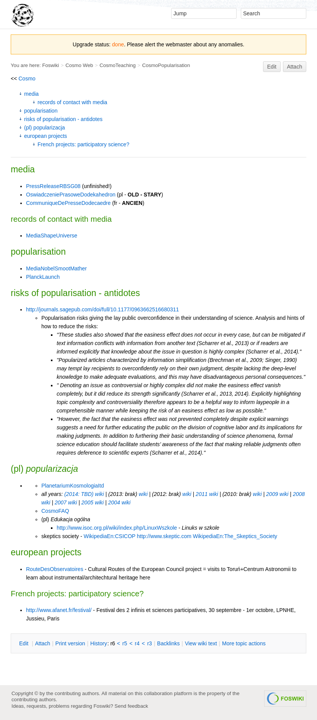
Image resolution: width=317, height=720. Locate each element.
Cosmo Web (79, 65)
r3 (149, 643)
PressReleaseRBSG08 (53, 186)
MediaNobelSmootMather (56, 268)
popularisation (40, 111)
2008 (299, 494)
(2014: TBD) (78, 494)
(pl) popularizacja (44, 127)
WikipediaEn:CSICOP (109, 536)
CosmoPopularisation (166, 65)
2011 (202, 494)
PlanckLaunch (43, 277)
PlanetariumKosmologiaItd (72, 486)
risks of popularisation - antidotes (63, 119)
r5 (125, 643)
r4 (137, 643)
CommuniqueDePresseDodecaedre (68, 203)
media (31, 94)
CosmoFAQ (55, 511)
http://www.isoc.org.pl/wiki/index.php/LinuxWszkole (117, 528)
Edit (271, 67)
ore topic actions (244, 643)
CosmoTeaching (118, 65)
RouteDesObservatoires (54, 569)
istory (98, 643)
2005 (87, 502)
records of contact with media (72, 102)
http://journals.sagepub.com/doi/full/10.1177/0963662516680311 (102, 309)
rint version (70, 643)
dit (24, 643)
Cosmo (26, 78)
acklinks (168, 643)
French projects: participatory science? (83, 144)
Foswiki (50, 65)
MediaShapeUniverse (51, 235)
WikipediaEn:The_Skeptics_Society (235, 536)
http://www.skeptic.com (164, 536)
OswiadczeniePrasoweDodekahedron (70, 194)
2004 (114, 502)
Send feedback (131, 706)
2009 (272, 494)
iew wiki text (201, 643)
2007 (61, 502)
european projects (45, 136)
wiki (99, 494)
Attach (294, 67)
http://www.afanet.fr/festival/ (59, 610)
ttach (42, 643)
